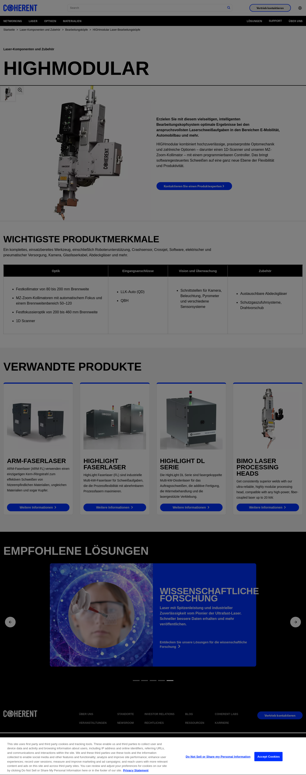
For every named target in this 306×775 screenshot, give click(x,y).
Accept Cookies (268, 759)
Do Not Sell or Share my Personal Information (218, 759)
